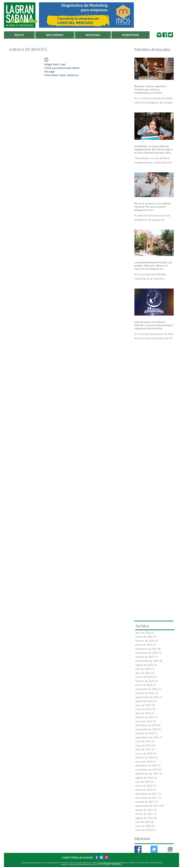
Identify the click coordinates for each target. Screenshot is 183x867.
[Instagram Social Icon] (170, 849)
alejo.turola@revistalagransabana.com (109, 863)
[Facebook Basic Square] (138, 849)
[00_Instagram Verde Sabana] (159, 34)
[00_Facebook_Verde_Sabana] (164, 34)
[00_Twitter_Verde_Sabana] (170, 34)
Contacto (66, 857)
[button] (55, 35)
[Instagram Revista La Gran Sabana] (106, 857)
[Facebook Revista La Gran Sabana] (96, 857)
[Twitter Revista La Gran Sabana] (101, 857)
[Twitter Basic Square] (154, 849)
